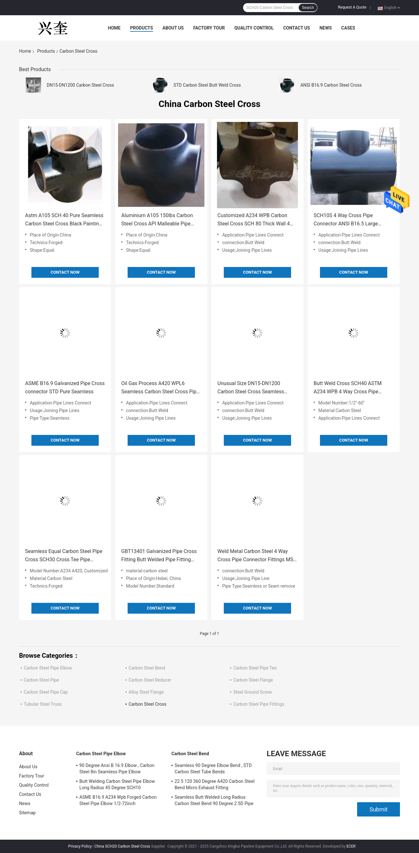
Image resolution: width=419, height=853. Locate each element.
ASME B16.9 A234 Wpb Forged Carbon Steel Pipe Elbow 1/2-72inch (118, 800)
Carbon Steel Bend (147, 667)
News (325, 27)
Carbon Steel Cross (147, 704)
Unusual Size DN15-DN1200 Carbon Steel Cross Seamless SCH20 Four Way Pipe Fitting (250, 388)
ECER (351, 846)
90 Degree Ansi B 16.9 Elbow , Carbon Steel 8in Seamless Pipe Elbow (117, 768)
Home (114, 27)
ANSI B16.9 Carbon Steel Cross (331, 85)
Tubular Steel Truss (43, 704)
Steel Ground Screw (252, 692)
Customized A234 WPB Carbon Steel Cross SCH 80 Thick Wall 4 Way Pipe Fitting (253, 220)
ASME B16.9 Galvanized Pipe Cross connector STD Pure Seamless (65, 387)
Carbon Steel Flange (253, 680)
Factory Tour (209, 27)
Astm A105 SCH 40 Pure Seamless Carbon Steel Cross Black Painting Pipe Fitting (64, 220)
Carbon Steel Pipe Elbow (48, 667)
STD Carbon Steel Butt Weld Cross (207, 85)
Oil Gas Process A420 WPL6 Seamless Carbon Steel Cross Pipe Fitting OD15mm (160, 388)
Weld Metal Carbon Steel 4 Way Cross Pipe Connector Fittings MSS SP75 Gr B (256, 556)
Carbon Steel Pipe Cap (46, 692)
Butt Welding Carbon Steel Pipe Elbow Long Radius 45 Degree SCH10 (117, 784)
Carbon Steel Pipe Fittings (258, 704)
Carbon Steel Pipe (41, 680)
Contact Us (296, 27)
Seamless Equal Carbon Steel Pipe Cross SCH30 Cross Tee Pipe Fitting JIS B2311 (63, 556)
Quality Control (254, 27)
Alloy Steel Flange (146, 692)
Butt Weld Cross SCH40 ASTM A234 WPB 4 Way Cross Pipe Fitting (348, 388)
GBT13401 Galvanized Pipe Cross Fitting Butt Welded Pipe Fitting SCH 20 (159, 556)
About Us (173, 27)
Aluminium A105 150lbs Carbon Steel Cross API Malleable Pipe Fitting (157, 220)
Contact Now (64, 272)
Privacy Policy (80, 846)
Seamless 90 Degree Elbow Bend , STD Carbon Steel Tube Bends (213, 768)
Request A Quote (352, 7)
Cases (348, 27)
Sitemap (27, 812)
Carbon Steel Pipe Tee (254, 667)
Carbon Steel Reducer (150, 680)
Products (141, 27)
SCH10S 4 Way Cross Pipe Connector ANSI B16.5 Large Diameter (346, 220)
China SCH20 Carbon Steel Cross (122, 846)
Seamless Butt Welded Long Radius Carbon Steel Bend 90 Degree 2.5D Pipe (214, 800)
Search (308, 7)
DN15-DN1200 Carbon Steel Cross (80, 85)
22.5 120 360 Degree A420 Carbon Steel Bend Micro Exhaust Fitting (215, 784)
